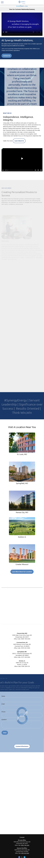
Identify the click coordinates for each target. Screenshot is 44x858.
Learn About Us (19, 141)
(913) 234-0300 (25, 853)
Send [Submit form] (4, 732)
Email (3, 704)
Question (4, 719)
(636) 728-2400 (25, 845)
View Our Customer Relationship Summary (22, 9)
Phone (3, 712)
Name (3, 696)
